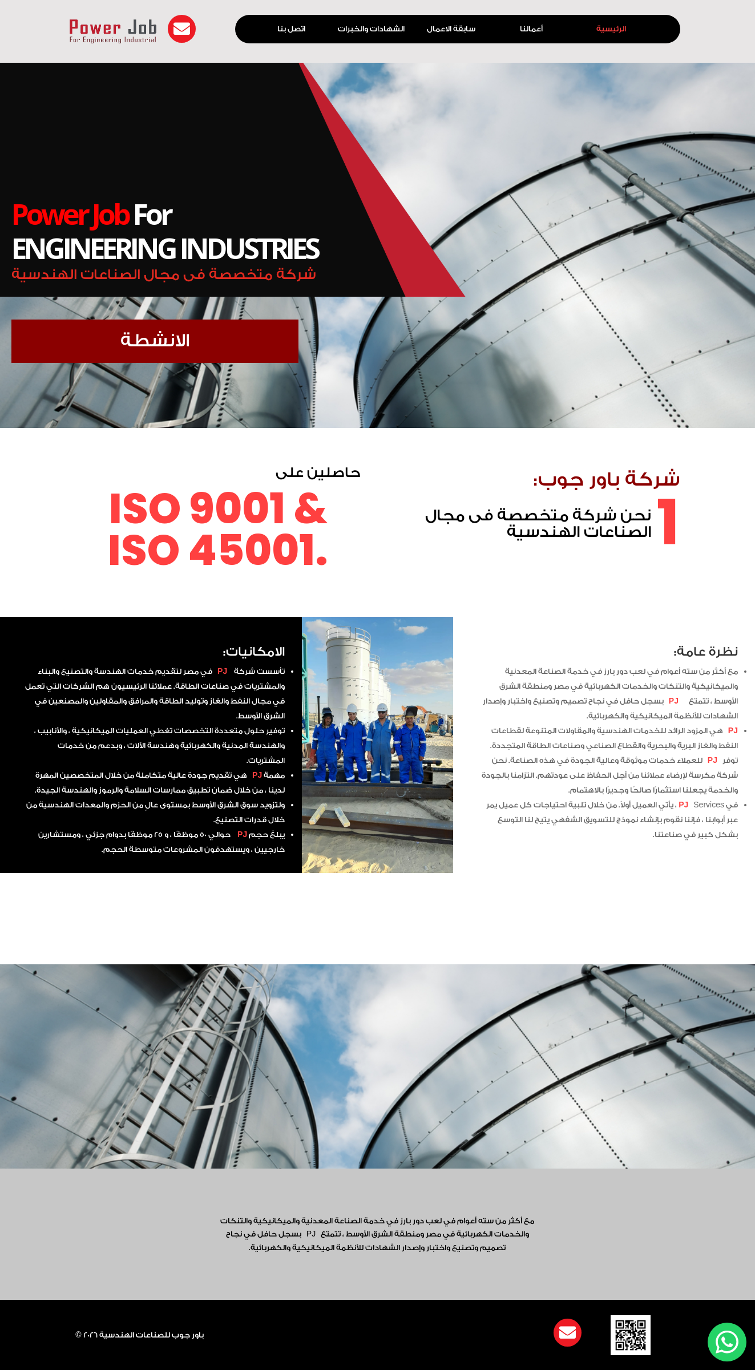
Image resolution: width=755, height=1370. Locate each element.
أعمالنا (531, 29)
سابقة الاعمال (451, 29)
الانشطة (160, 341)
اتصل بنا (291, 29)
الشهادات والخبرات (371, 29)
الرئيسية (611, 29)
